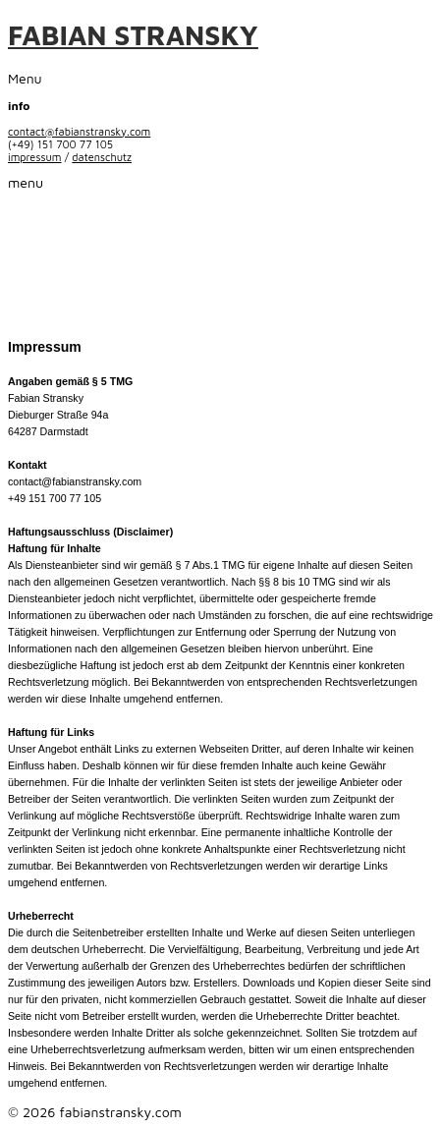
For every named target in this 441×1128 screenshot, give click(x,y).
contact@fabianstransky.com (79, 131)
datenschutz (102, 156)
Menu (25, 78)
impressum (35, 156)
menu (25, 182)
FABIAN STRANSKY (133, 35)
